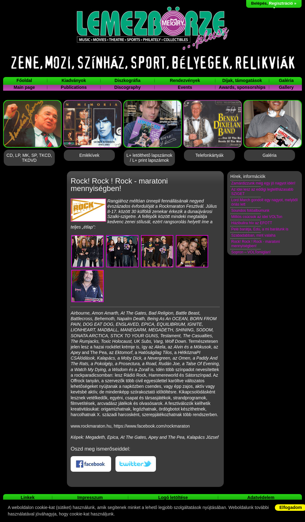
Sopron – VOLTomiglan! (251, 252)
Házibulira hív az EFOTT (251, 223)
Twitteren (135, 464)
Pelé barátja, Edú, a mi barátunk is (259, 229)
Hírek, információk (247, 176)
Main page (24, 87)
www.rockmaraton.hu (91, 426)
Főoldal (24, 80)
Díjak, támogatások (242, 80)
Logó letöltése (173, 497)
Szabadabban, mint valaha (253, 235)
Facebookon (91, 464)
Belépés (259, 3)
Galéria (286, 80)
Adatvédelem (260, 497)
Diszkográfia (127, 80)
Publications (74, 87)
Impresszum (90, 497)
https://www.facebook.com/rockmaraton (152, 426)
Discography (127, 87)
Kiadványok (74, 80)
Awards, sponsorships (242, 87)
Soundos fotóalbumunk (250, 210)
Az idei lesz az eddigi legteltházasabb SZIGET (262, 191)
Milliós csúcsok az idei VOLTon (256, 217)
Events (185, 87)
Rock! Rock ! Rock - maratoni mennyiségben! (255, 243)
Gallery (286, 87)
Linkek (28, 497)
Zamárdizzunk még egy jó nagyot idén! (263, 183)
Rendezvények (185, 80)
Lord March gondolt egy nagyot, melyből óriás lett (264, 202)
